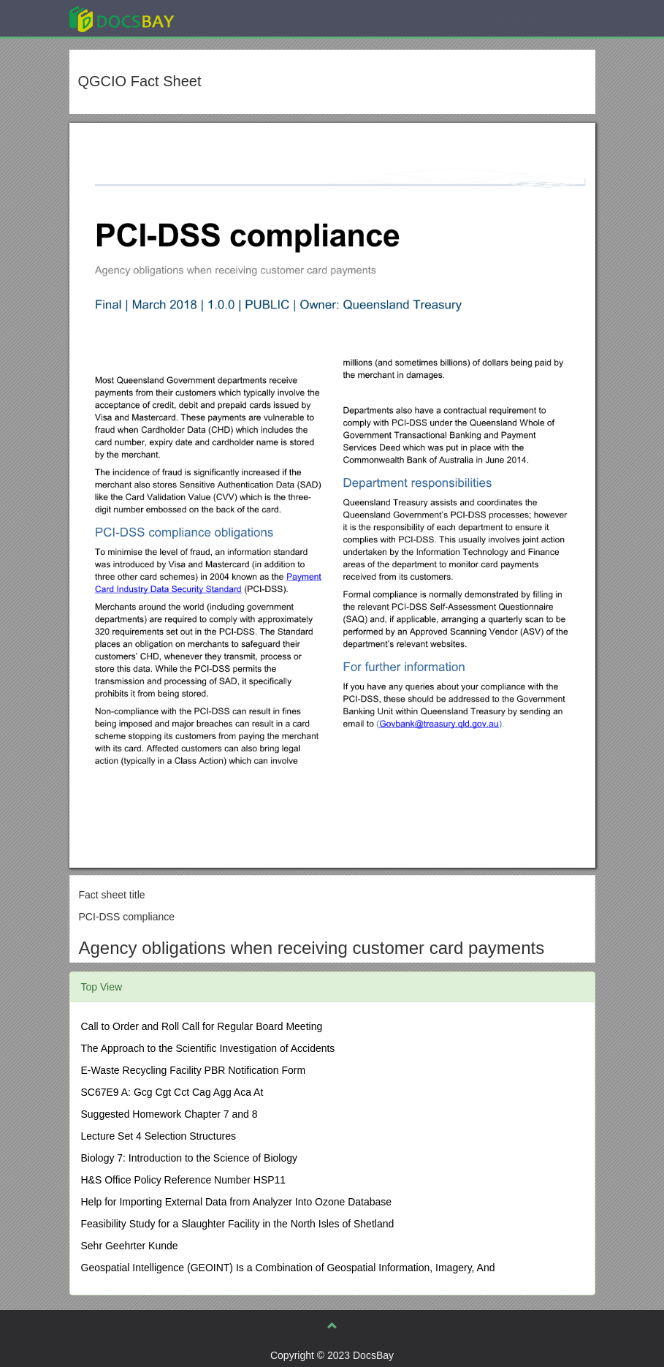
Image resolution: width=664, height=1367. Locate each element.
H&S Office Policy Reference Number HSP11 (183, 1180)
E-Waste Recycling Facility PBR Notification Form (193, 1070)
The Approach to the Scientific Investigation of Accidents (208, 1048)
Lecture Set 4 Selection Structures (158, 1136)
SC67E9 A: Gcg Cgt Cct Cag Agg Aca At (172, 1092)
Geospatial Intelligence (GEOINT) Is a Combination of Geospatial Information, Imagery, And (288, 1267)
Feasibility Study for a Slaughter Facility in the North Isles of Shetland (237, 1224)
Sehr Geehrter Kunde (129, 1245)
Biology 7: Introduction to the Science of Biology (189, 1158)
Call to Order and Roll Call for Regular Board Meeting (202, 1026)
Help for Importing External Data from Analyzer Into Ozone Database (236, 1202)
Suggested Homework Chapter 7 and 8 (169, 1114)
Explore (231, 18)
